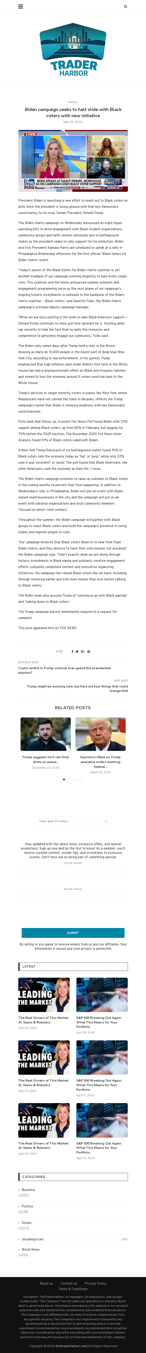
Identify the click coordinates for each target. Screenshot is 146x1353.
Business (28, 1190)
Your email (73, 894)
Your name (73, 868)
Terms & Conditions (73, 1289)
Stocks (27, 1223)
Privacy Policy (95, 1283)
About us (46, 1283)
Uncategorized (74, 1239)
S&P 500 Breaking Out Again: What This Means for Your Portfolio (99, 1022)
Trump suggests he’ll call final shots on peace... (45, 759)
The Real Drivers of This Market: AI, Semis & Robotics (43, 1020)
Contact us (69, 1283)
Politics (73, 102)
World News (31, 1249)
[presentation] (73, 914)
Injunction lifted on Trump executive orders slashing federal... (100, 762)
